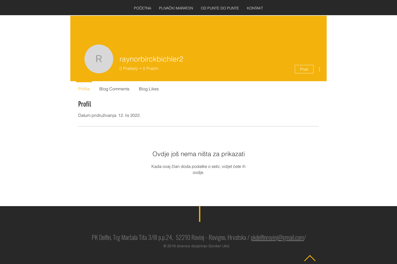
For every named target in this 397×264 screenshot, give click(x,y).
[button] (176, 8)
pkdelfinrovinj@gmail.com (277, 237)
